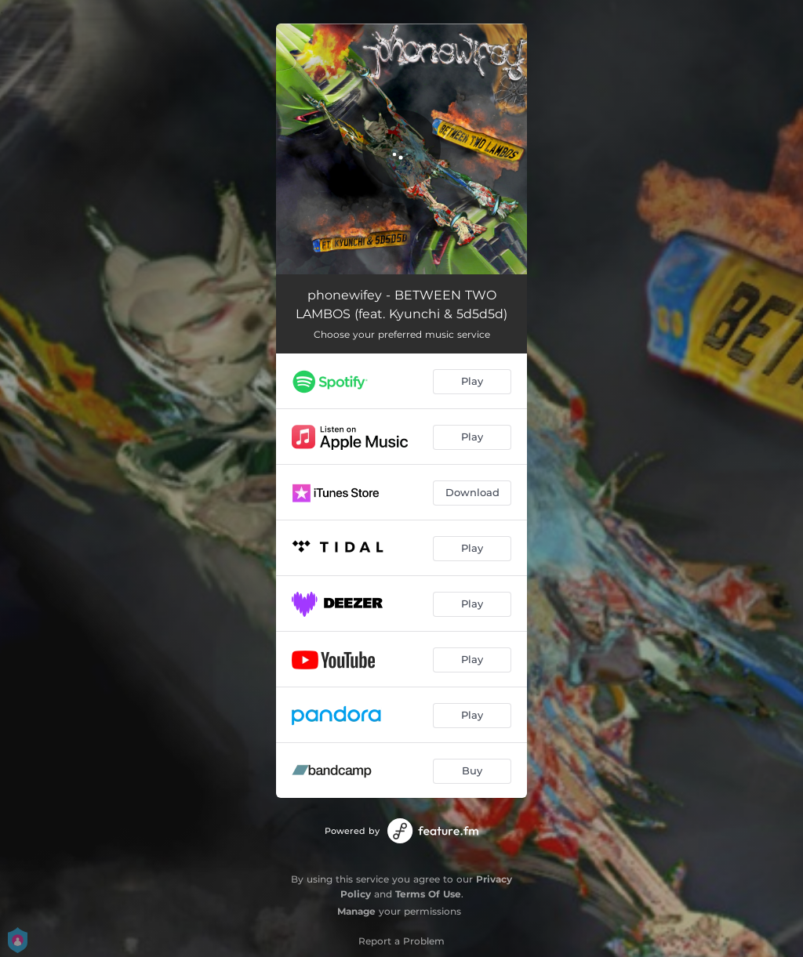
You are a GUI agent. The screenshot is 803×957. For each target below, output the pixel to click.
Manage (356, 911)
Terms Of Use (428, 894)
